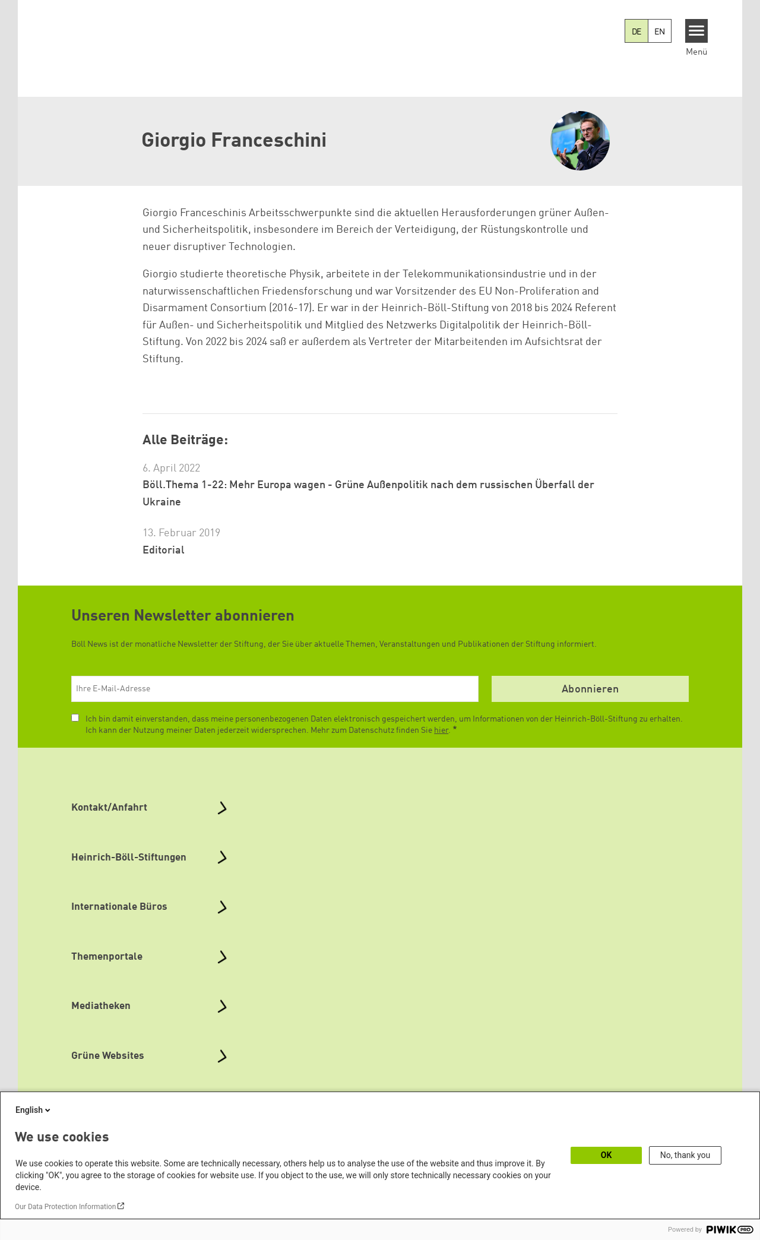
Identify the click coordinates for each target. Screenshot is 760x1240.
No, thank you (685, 1155)
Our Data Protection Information (65, 1207)
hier (441, 730)
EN (659, 32)
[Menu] (696, 31)
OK (606, 1155)
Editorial (163, 550)
